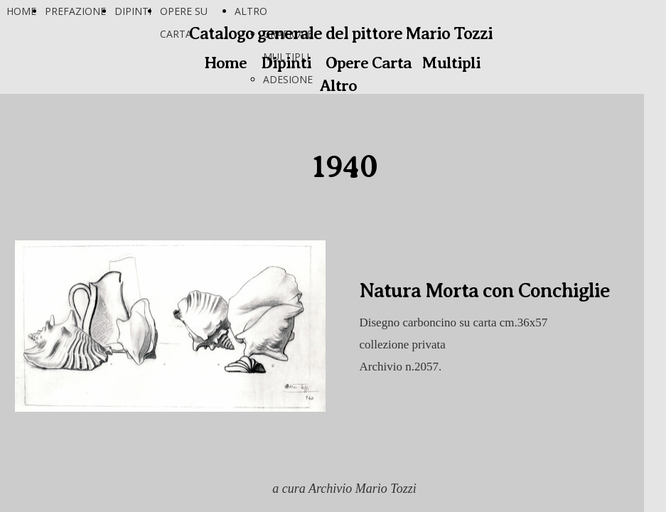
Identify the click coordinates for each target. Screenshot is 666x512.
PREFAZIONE (75, 11)
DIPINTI (132, 11)
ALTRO (251, 11)
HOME (21, 11)
